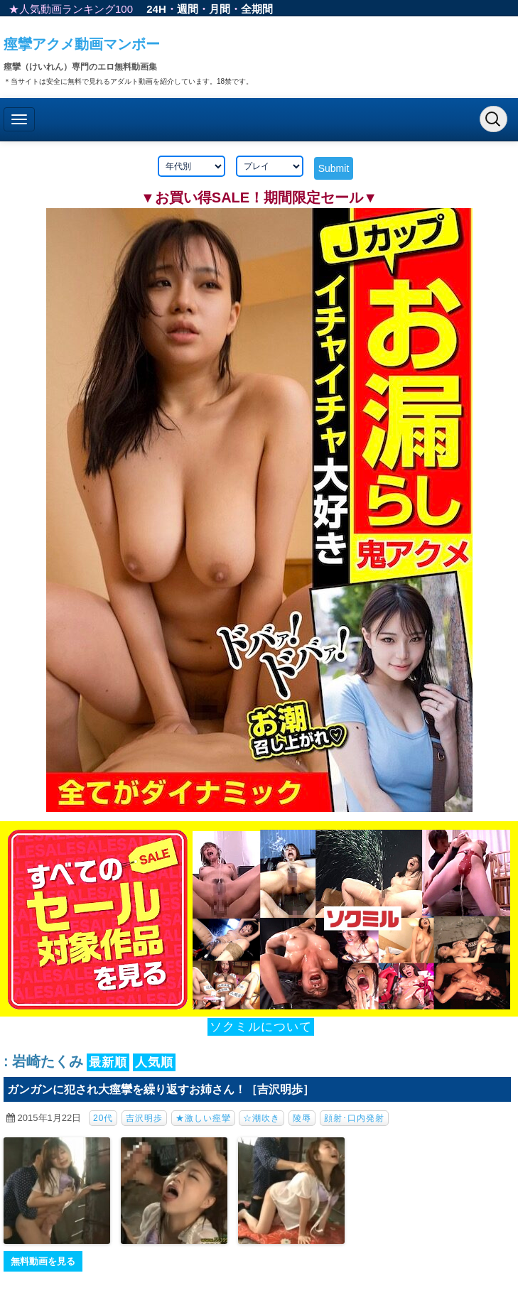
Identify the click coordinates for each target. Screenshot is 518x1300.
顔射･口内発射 (354, 1118)
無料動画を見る (43, 1261)
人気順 (154, 1062)
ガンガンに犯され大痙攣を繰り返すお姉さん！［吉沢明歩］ (160, 1089)
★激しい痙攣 (203, 1118)
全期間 (257, 9)
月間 (219, 9)
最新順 (108, 1062)
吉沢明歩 (144, 1118)
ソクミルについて (261, 1027)
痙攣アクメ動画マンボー (82, 44)
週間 (187, 9)
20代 (103, 1118)
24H (156, 9)
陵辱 (302, 1118)
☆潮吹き (261, 1118)
